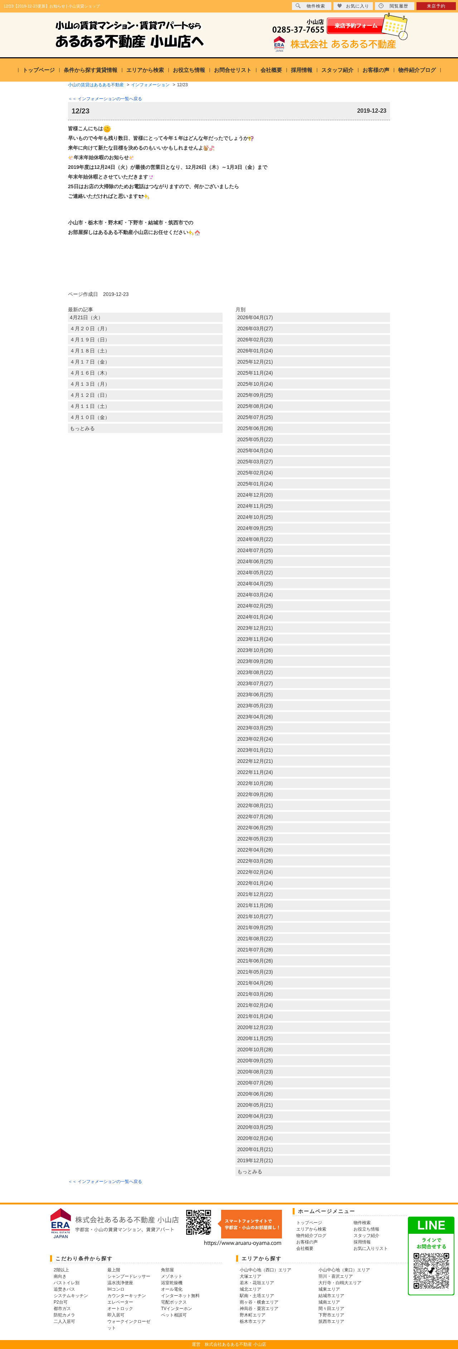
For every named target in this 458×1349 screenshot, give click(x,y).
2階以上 (61, 1269)
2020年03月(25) (255, 1127)
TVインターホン (176, 1308)
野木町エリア (252, 1315)
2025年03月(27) (255, 461)
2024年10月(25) (255, 517)
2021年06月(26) (255, 961)
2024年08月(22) (255, 539)
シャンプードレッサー (128, 1276)
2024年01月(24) (255, 617)
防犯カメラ (64, 1315)
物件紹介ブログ (417, 70)
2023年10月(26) (255, 650)
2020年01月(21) (255, 1149)
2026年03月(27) (255, 328)
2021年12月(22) (255, 894)
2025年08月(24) (255, 406)
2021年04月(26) (255, 983)
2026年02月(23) (255, 339)
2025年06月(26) (255, 428)
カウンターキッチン (126, 1295)
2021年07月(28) (255, 950)
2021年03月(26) (255, 994)
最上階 (113, 1269)
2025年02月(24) (255, 473)
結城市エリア (331, 1295)
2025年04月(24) (255, 450)
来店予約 (436, 6)
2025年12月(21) (255, 362)
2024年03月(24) (255, 595)
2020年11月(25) (255, 1038)
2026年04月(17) (255, 317)
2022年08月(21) (255, 805)
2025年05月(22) (255, 439)
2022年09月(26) (255, 794)
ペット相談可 (174, 1315)
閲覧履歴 (393, 6)
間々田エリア (331, 1308)
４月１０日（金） (90, 417)
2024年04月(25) (255, 583)
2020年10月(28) (255, 1049)
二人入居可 (64, 1321)
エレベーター (120, 1302)
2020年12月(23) (255, 1027)
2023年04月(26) (255, 717)
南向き (60, 1276)
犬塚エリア (250, 1276)
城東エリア (329, 1289)
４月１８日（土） (90, 351)
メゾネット (171, 1276)
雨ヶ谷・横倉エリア (259, 1302)
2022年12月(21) (255, 761)
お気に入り (353, 6)
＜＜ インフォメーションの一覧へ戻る (105, 98)
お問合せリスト (233, 70)
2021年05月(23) (255, 972)
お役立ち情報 (189, 70)
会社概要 (271, 70)
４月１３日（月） (90, 384)
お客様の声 (375, 70)
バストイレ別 (66, 1282)
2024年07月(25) (255, 550)
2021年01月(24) (255, 1016)
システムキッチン (71, 1295)
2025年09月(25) (255, 395)
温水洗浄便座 (120, 1282)
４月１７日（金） (90, 362)
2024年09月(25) (255, 528)
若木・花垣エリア (257, 1282)
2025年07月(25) (255, 417)
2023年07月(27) (255, 683)
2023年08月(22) (255, 672)
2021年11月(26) (255, 905)
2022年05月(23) (255, 839)
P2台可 (61, 1302)
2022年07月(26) (255, 816)
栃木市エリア (252, 1321)
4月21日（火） (86, 317)
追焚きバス (64, 1289)
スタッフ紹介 (337, 70)
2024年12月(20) (255, 495)
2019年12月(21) (255, 1160)
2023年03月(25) (255, 728)
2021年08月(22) (255, 938)
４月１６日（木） (90, 373)
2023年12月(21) (255, 628)
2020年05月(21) (255, 1105)
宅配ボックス (174, 1302)
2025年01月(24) (255, 484)
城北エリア (250, 1289)
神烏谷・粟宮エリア (259, 1308)
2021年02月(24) (255, 1005)
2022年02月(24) (255, 872)
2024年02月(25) (255, 606)
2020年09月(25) (255, 1060)
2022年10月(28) (255, 783)
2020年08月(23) (255, 1072)
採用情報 (301, 70)
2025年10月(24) (255, 384)
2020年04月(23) (255, 1116)
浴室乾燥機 (171, 1282)
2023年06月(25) (255, 694)
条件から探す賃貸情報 (90, 70)
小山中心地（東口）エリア (344, 1269)
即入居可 (116, 1315)
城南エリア (329, 1302)
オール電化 (171, 1289)
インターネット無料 (180, 1295)
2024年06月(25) (255, 561)
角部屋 (167, 1269)
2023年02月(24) (255, 739)
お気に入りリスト (371, 1248)
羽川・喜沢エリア (335, 1276)
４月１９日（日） (90, 339)
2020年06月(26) (255, 1094)
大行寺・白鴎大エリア (339, 1282)
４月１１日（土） (90, 406)
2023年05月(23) (255, 705)
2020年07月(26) (255, 1083)
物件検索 (310, 6)
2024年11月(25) (255, 506)
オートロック (120, 1308)
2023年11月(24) (255, 639)
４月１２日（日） (90, 395)
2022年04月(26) (255, 850)
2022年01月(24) (255, 883)
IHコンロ (116, 1289)
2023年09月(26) (255, 661)
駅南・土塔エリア (257, 1295)
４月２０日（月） (90, 328)
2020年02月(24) (255, 1138)
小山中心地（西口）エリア (265, 1269)
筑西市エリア (331, 1321)
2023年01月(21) (255, 750)
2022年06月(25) (255, 828)
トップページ (39, 70)
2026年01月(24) (255, 351)
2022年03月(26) (255, 861)
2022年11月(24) (255, 772)
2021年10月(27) (255, 916)
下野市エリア (331, 1315)
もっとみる (82, 428)
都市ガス (62, 1308)
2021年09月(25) (255, 927)
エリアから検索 (145, 70)
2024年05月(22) (255, 572)
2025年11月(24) (255, 373)
